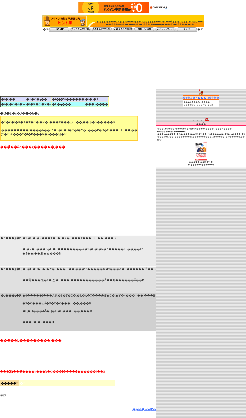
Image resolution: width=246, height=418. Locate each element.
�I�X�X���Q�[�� (201, 97)
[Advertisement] (123, 60)
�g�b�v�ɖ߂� (144, 409)
